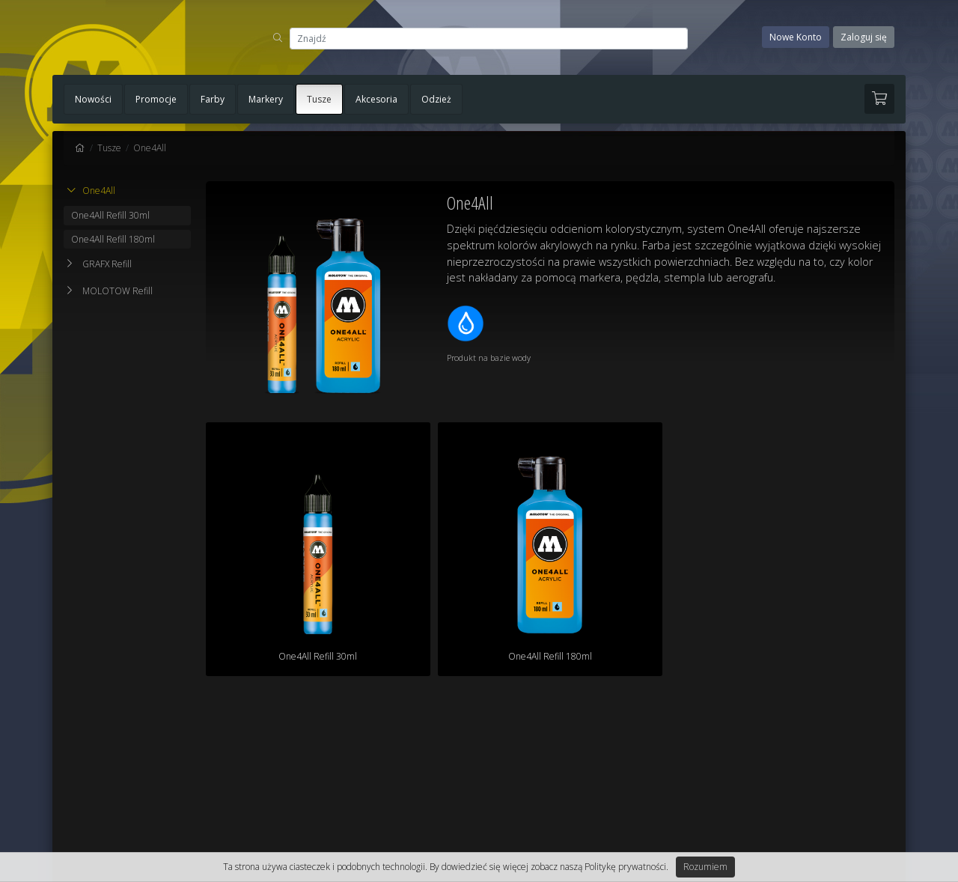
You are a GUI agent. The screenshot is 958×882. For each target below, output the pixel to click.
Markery (265, 99)
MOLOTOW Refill (117, 291)
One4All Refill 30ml (110, 215)
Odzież (436, 99)
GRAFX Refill (107, 264)
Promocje (156, 99)
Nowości (93, 99)
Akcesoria (376, 99)
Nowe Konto (795, 37)
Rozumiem (705, 866)
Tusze (319, 99)
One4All (149, 148)
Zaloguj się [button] (863, 37)
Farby (213, 99)
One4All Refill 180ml (113, 239)
